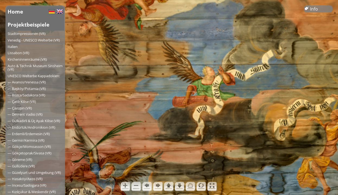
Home (15, 11)
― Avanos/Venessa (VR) (27, 82)
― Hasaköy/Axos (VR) (25, 178)
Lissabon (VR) (18, 52)
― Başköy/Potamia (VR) (27, 88)
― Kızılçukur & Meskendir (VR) (32, 191)
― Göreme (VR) (20, 159)
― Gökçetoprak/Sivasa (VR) (29, 153)
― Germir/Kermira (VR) (26, 140)
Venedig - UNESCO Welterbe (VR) (34, 40)
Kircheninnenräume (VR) (27, 59)
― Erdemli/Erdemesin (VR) (29, 133)
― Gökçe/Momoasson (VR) (29, 146)
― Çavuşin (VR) (20, 108)
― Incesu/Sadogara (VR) (27, 185)
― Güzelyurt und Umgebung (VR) (34, 172)
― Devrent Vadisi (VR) (25, 114)
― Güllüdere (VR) (21, 166)
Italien (13, 46)
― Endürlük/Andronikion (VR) (31, 127)
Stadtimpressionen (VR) (27, 33)
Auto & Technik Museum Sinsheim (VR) (35, 67)
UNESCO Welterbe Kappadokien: (34, 75)
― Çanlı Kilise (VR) (22, 101)
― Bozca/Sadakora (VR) (26, 95)
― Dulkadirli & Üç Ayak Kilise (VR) (34, 120)
